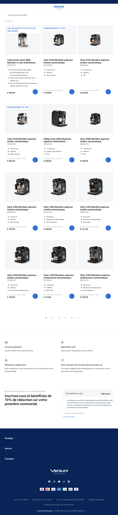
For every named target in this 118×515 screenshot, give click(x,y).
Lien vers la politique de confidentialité (70, 499)
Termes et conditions (21, 499)
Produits (59, 438)
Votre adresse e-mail (74, 393)
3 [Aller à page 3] (59, 317)
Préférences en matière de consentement (59, 504)
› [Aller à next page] (78, 318)
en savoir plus (69, 416)
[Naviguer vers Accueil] (5, 15)
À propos (59, 459)
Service (59, 448)
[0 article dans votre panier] (113, 7)
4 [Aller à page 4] (65, 317)
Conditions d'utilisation (96, 499)
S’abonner (105, 393)
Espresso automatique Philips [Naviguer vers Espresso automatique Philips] (17, 15)
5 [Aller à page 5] (71, 317)
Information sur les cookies (42, 499)
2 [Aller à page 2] (52, 317)
